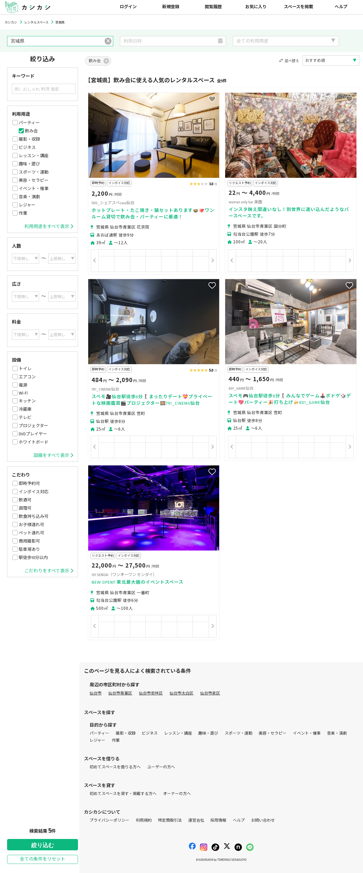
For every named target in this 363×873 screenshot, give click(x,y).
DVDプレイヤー (33, 434)
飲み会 (31, 131)
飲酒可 (25, 500)
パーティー (29, 123)
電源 (23, 385)
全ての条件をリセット (42, 859)
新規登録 (170, 7)
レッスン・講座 (33, 155)
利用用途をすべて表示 (48, 226)
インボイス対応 (33, 492)
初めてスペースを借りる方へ (115, 767)
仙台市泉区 (210, 693)
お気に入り (256, 7)
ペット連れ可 (31, 533)
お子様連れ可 (31, 524)
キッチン (27, 401)
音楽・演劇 (29, 197)
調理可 (25, 508)
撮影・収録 (29, 139)
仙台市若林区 (151, 693)
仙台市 (96, 693)
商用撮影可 (29, 541)
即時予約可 (29, 483)
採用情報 (218, 820)
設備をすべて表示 (53, 455)
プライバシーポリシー (109, 820)
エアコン (27, 377)
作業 (23, 213)
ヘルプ (341, 7)
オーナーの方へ (177, 794)
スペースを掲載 (298, 7)
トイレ (25, 368)
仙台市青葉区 (120, 693)
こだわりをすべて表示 (48, 570)
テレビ (25, 417)
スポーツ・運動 (33, 172)
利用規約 (144, 820)
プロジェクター (33, 425)
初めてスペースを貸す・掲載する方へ (123, 794)
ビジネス (27, 147)
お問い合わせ (263, 820)
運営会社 (196, 820)
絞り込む (42, 845)
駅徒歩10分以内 (33, 557)
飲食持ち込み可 (33, 516)
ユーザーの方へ (161, 767)
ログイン (128, 7)
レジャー (27, 205)
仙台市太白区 (181, 693)
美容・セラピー (33, 180)
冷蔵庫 (25, 409)
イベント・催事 (33, 188)
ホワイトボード (33, 442)
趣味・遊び (29, 164)
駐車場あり (29, 549)
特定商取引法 (170, 820)
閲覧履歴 (213, 7)
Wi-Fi (23, 393)
